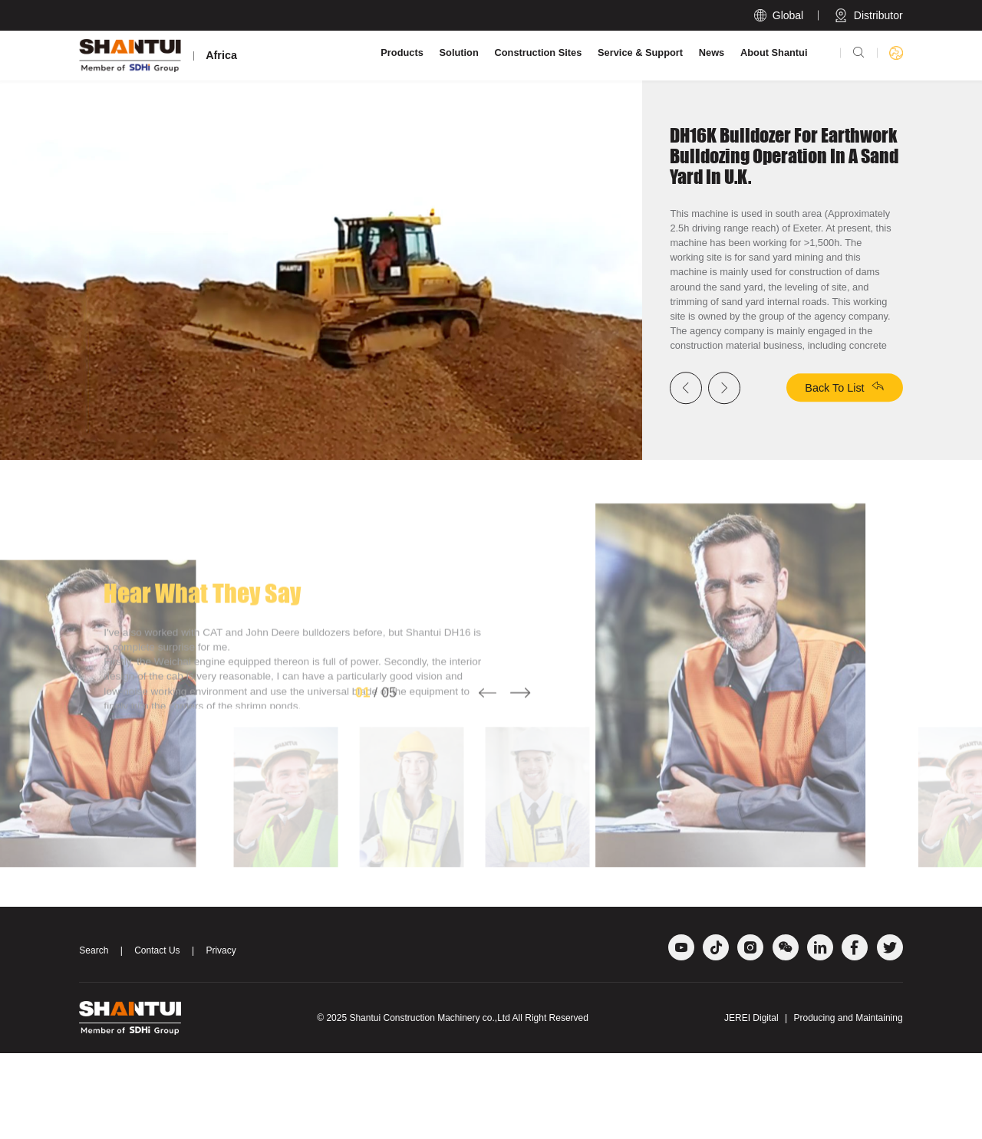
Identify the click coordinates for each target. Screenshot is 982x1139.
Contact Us (157, 1037)
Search (93, 1037)
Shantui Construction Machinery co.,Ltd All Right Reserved (468, 1103)
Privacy (221, 1037)
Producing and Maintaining (848, 1103)
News (711, 52)
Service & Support (640, 52)
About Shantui (773, 52)
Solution (459, 52)
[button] (488, 804)
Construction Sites (538, 52)
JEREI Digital (751, 1103)
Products (402, 52)
